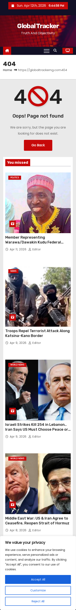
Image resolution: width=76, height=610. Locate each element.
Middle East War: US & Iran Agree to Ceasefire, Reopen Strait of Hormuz (37, 520)
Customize (38, 590)
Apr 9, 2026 (18, 343)
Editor (34, 249)
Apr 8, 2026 (18, 530)
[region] (38, 573)
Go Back (38, 145)
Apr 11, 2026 (18, 249)
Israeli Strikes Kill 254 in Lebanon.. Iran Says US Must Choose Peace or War (36, 429)
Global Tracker (38, 26)
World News (17, 364)
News (13, 271)
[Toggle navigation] (46, 51)
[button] (56, 50)
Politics (14, 177)
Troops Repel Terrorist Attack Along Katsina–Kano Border (37, 333)
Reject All (38, 601)
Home (7, 70)
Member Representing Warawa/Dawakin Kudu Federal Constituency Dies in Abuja (33, 242)
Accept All (38, 579)
